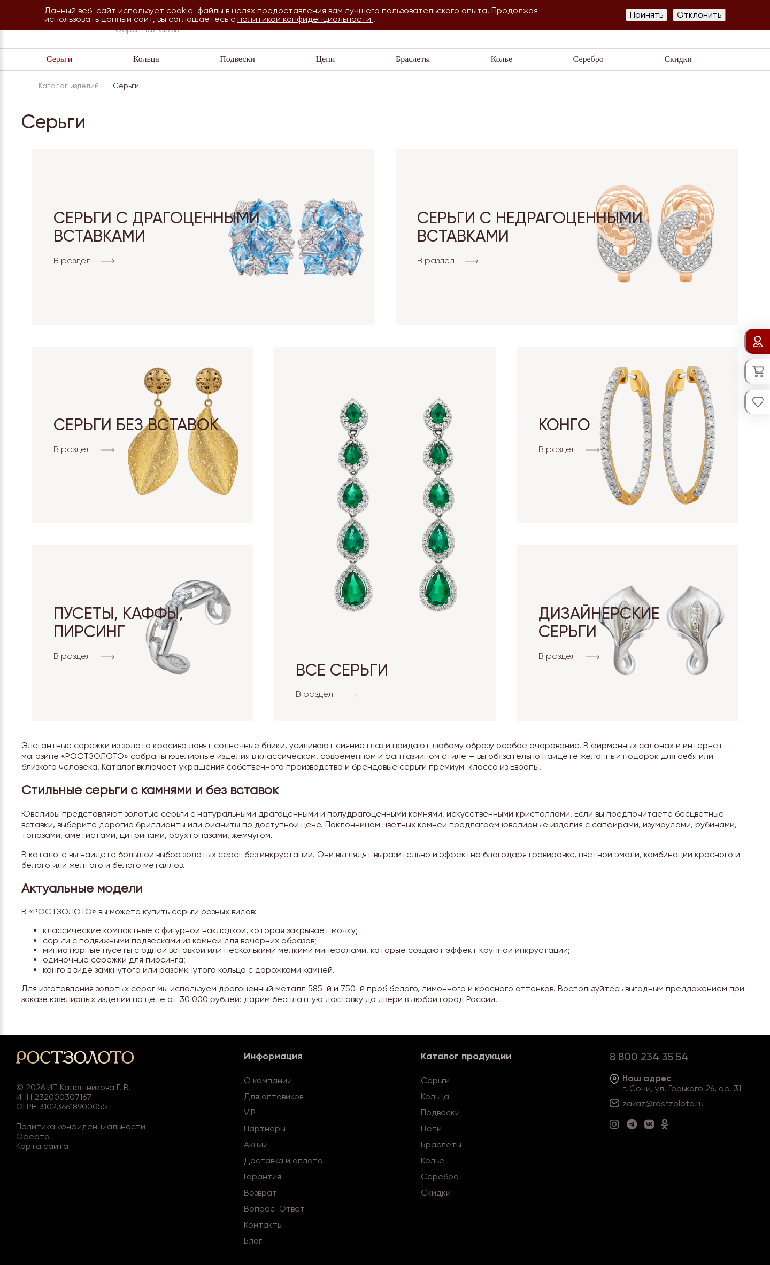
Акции (256, 1144)
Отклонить (699, 15)
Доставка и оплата (283, 1160)
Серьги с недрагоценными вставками (530, 227)
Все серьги (342, 670)
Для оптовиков (273, 1096)
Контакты (263, 1225)
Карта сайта (42, 1146)
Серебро (588, 59)
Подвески (237, 59)
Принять (646, 15)
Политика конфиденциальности (80, 1126)
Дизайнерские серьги (599, 622)
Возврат (260, 1193)
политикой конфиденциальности (305, 19)
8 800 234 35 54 (649, 1056)
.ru (699, 1103)
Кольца (146, 59)
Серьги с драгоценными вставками (156, 227)
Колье (501, 59)
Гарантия (262, 1176)
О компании (268, 1080)
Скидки (677, 59)
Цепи (325, 59)
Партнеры (265, 1128)
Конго (564, 424)
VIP (250, 1112)
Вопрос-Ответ (274, 1209)
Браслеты (413, 59)
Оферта (33, 1136)
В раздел (83, 261)
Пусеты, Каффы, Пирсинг (118, 622)
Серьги (59, 59)
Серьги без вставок (136, 424)
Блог (253, 1241)
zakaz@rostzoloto (658, 1103)
